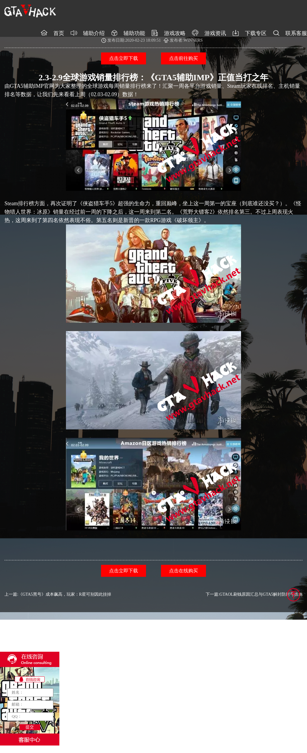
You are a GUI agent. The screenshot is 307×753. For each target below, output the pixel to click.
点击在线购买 (183, 570)
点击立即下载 (123, 58)
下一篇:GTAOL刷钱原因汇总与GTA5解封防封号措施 (254, 594)
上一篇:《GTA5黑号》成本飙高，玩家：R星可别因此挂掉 (57, 594)
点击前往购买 (183, 58)
